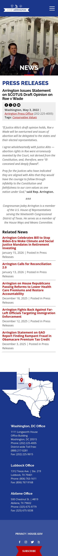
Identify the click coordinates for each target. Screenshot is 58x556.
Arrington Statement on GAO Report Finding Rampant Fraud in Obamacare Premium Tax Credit (26, 336)
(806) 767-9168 (24, 482)
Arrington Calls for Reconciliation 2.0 (26, 265)
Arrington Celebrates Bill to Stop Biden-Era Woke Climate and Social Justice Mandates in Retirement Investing (28, 243)
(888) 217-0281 (19, 450)
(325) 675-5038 (24, 510)
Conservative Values (24, 117)
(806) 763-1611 (28, 478)
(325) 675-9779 (28, 506)
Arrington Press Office (19, 113)
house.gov (35, 533)
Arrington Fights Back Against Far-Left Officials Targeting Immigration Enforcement (28, 313)
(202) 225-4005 (28, 443)
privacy (20, 533)
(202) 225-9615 (24, 454)
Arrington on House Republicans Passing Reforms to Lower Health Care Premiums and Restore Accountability (26, 289)
